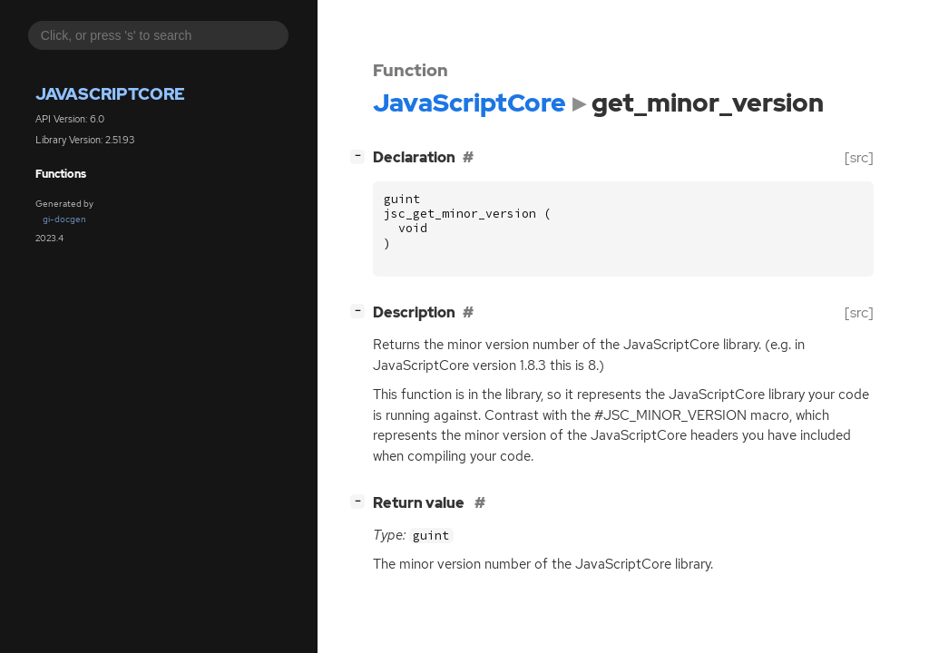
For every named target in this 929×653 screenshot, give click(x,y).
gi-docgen (64, 219)
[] (361, 155)
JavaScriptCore (110, 94)
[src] (859, 157)
